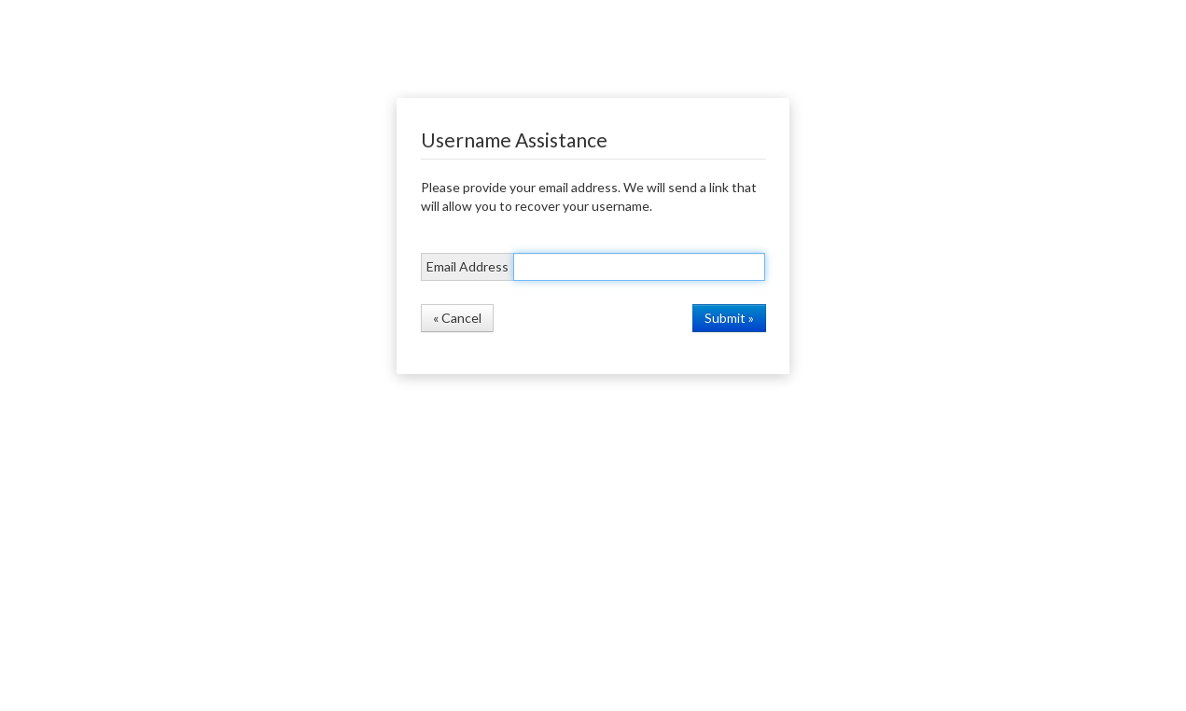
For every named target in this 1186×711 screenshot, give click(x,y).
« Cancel (457, 318)
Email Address (467, 266)
